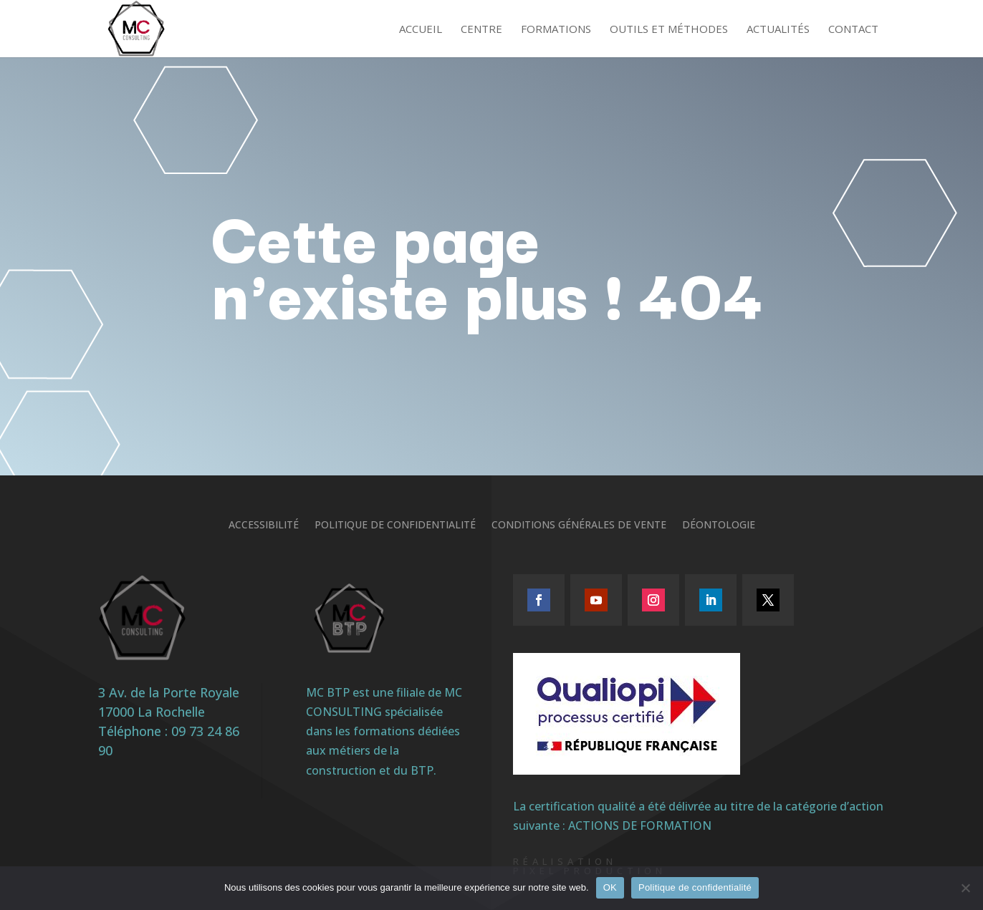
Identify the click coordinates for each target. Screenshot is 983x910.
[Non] (965, 888)
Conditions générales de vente (579, 525)
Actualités (778, 30)
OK (610, 887)
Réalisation (565, 861)
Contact (853, 30)
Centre (481, 30)
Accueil (420, 30)
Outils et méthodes (669, 30)
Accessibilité (264, 525)
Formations (556, 30)
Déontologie (718, 525)
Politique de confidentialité (395, 525)
